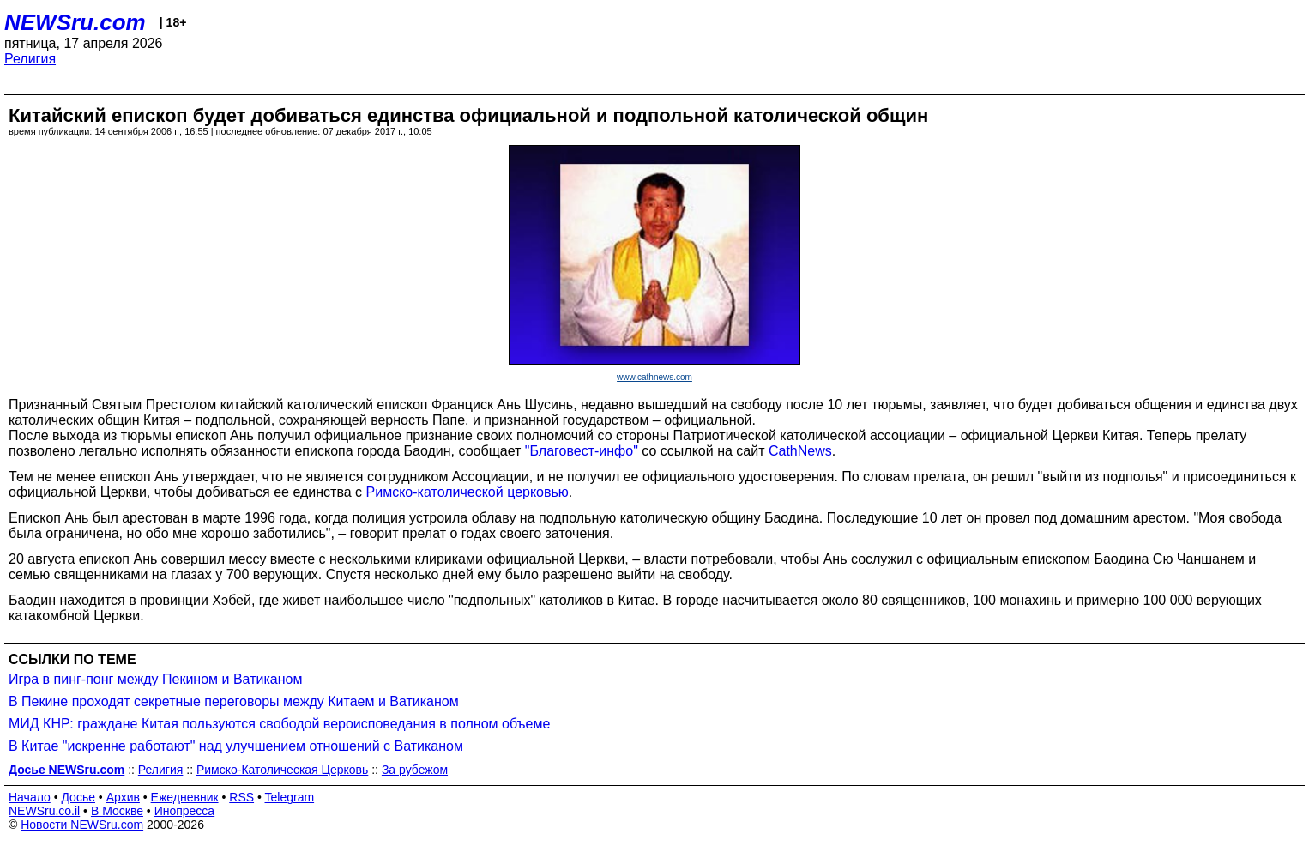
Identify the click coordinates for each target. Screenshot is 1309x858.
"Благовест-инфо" (581, 451)
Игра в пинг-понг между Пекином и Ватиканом (155, 679)
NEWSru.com (75, 22)
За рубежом (415, 769)
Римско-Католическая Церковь (282, 769)
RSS (241, 797)
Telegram (290, 797)
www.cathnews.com (654, 377)
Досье (78, 797)
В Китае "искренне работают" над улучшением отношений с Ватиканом (236, 746)
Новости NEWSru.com (82, 824)
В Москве (117, 811)
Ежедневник (185, 797)
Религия (30, 58)
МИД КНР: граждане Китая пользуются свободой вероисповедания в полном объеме (279, 723)
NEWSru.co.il (44, 811)
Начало (30, 797)
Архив (123, 797)
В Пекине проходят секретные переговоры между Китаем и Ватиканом (234, 701)
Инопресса (184, 811)
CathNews (800, 451)
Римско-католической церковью (467, 492)
